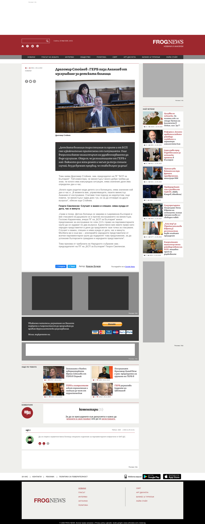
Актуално (83, 501)
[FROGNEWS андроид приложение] (151, 476)
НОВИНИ (31, 57)
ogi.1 (28, 430)
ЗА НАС (25, 477)
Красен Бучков (93, 266)
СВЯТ (115, 57)
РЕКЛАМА (50, 477)
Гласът (81, 492)
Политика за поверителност (73, 477)
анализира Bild (172, 173)
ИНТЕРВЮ (69, 57)
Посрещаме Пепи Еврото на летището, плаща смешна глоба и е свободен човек (173, 211)
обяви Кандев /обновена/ (173, 191)
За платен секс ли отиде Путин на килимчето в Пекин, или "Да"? (172, 119)
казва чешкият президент (173, 229)
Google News (130, 267)
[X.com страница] (32, 46)
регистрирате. (109, 419)
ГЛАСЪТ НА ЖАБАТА (50, 57)
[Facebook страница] (27, 46)
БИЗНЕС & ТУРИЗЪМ (151, 57)
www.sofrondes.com (131, 523)
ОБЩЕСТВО (85, 57)
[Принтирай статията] (34, 81)
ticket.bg (143, 523)
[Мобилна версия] (133, 476)
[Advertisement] (102, 18)
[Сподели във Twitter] (30, 81)
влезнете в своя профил (79, 419)
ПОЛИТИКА (101, 57)
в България (172, 155)
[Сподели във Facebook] (26, 81)
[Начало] (23, 46)
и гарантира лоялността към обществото (173, 139)
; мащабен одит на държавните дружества (173, 249)
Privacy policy (100, 523)
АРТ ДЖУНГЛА (130, 57)
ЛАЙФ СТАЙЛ (171, 57)
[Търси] (48, 41)
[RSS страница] (37, 46)
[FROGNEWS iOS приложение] (172, 476)
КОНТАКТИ (37, 477)
